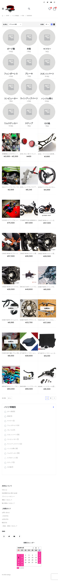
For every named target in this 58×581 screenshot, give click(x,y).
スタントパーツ (13, 435)
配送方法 (4, 523)
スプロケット (12, 458)
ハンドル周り (12, 448)
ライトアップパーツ (14, 444)
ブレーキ (11, 430)
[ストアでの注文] (15, 24)
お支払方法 (5, 519)
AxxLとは (4, 490)
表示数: (42, 24)
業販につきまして (7, 500)
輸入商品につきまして (8, 503)
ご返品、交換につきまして (9, 526)
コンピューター (13, 439)
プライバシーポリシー (8, 496)
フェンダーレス (13, 425)
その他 (10, 467)
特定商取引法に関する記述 (9, 493)
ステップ (11, 462)
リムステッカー (13, 453)
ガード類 (11, 411)
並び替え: (5, 24)
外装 (9, 416)
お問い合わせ (6, 512)
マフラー (11, 421)
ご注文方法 (5, 516)
